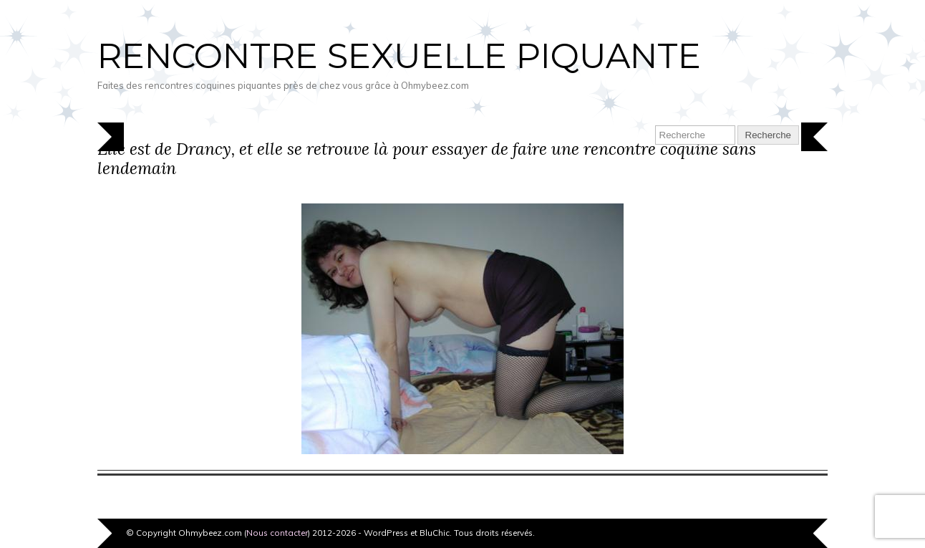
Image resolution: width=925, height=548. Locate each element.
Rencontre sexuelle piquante (399, 56)
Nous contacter (277, 532)
